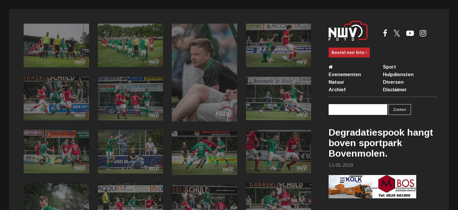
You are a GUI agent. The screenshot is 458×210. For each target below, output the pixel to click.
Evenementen (345, 74)
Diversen (393, 82)
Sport (389, 66)
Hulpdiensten (398, 74)
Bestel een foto (349, 52)
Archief (337, 89)
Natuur (336, 82)
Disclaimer (395, 89)
